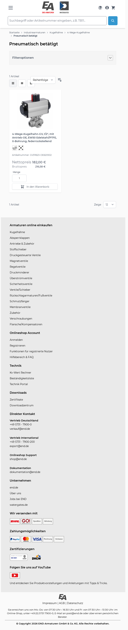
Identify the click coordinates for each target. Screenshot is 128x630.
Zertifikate (16, 399)
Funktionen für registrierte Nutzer (31, 351)
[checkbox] (13, 83)
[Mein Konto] (107, 8)
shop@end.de (18, 459)
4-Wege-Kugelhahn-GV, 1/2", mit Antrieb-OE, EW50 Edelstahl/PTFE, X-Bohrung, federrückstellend (34, 137)
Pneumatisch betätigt (25, 35)
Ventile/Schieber (20, 289)
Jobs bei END (18, 499)
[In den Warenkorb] (35, 187)
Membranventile (20, 307)
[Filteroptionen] (62, 57)
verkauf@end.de (20, 428)
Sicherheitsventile (21, 284)
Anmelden (16, 339)
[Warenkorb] (113, 7)
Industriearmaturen (34, 32)
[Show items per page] (109, 204)
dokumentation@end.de (25, 472)
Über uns (15, 493)
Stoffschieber (18, 249)
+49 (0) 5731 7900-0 (41, 613)
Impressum (50, 603)
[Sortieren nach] (43, 80)
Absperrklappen (20, 238)
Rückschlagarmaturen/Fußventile (31, 295)
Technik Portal (19, 384)
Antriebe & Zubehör (22, 243)
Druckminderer (19, 272)
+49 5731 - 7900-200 (22, 441)
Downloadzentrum (22, 405)
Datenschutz (75, 603)
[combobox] (57, 20)
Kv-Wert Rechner (20, 372)
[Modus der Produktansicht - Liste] (22, 83)
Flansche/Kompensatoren (26, 324)
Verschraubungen (21, 318)
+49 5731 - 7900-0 (21, 424)
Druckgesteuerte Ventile (25, 255)
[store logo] (55, 7)
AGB (62, 603)
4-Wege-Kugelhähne (78, 32)
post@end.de (74, 613)
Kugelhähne (56, 32)
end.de (14, 487)
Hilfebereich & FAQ (22, 357)
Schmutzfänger (19, 301)
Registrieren (17, 345)
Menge (16, 172)
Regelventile (17, 266)
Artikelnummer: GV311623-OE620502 (32, 155)
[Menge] (19, 178)
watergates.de (19, 504)
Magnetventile (19, 261)
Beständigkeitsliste (22, 378)
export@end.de (19, 446)
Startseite (14, 32)
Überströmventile (21, 278)
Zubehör (15, 312)
